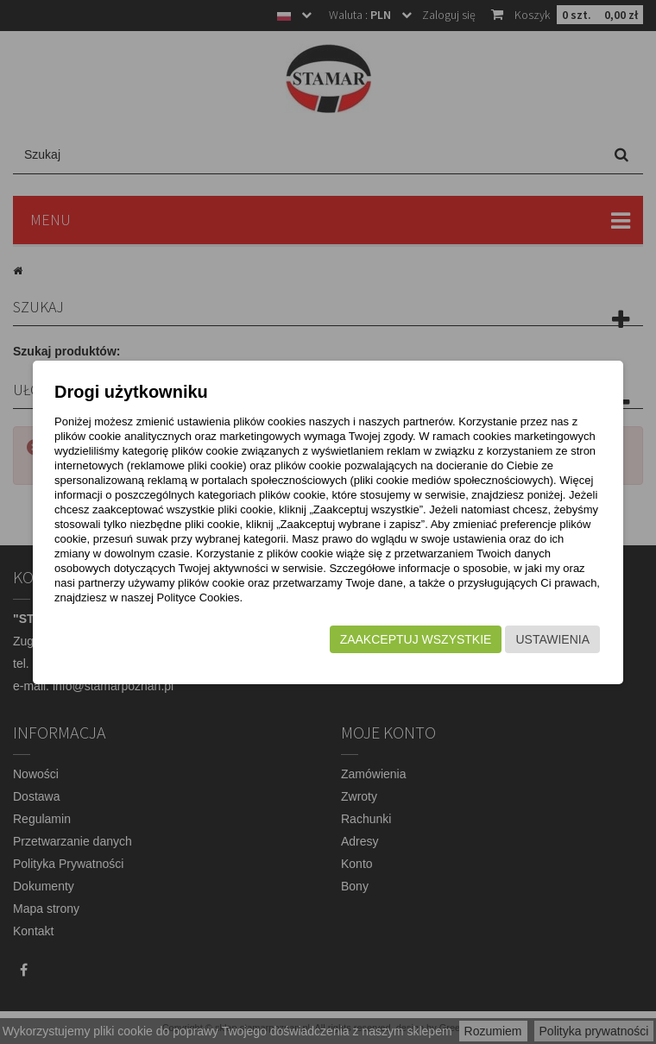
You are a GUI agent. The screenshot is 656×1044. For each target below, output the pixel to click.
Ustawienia (552, 639)
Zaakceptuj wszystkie (416, 639)
